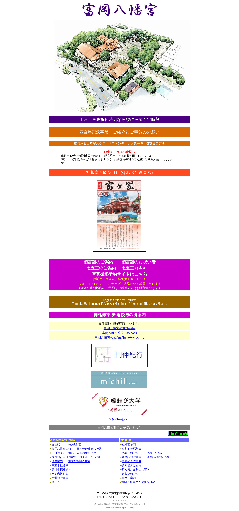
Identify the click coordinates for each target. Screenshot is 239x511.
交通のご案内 (60, 477)
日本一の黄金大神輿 (89, 448)
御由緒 (56, 444)
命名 (71, 452)
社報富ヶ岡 (129, 444)
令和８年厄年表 (131, 448)
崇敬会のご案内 (131, 473)
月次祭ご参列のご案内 (136, 469)
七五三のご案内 (131, 452)
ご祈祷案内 (58, 452)
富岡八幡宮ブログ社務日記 (138, 482)
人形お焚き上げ (86, 452)
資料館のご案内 (131, 465)
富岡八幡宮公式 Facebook (119, 333)
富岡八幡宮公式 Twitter (119, 328)
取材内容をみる (119, 419)
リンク (56, 482)
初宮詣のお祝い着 (158, 457)
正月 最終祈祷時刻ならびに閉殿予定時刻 (119, 119)
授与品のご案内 (131, 461)
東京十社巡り (60, 465)
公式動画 (75, 444)
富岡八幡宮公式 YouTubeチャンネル (119, 337)
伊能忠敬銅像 (60, 473)
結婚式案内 (129, 477)
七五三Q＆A (154, 452)
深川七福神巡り (61, 469)
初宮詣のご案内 (131, 457)
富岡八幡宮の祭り (63, 448)
